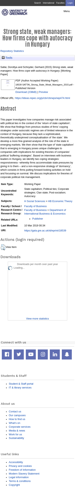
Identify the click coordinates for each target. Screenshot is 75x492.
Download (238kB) (26, 91)
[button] (3, 247)
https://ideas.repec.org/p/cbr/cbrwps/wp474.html (42, 98)
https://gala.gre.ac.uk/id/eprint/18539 (45, 230)
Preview (43, 91)
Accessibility (16, 462)
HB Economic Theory (60, 201)
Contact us (15, 411)
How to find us (17, 419)
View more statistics (37, 318)
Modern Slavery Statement (24, 473)
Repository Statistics (12, 50)
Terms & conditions (20, 481)
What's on (14, 422)
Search (37, 3)
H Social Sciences (34, 201)
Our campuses (17, 415)
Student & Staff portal (21, 383)
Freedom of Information (22, 469)
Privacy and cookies (20, 465)
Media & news (17, 430)
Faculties (60, 3)
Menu (67, 11)
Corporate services (20, 426)
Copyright (14, 484)
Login (70, 3)
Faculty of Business (35, 206)
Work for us (15, 434)
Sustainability (16, 438)
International (48, 3)
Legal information (19, 477)
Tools (7, 57)
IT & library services (20, 387)
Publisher (37, 218)
